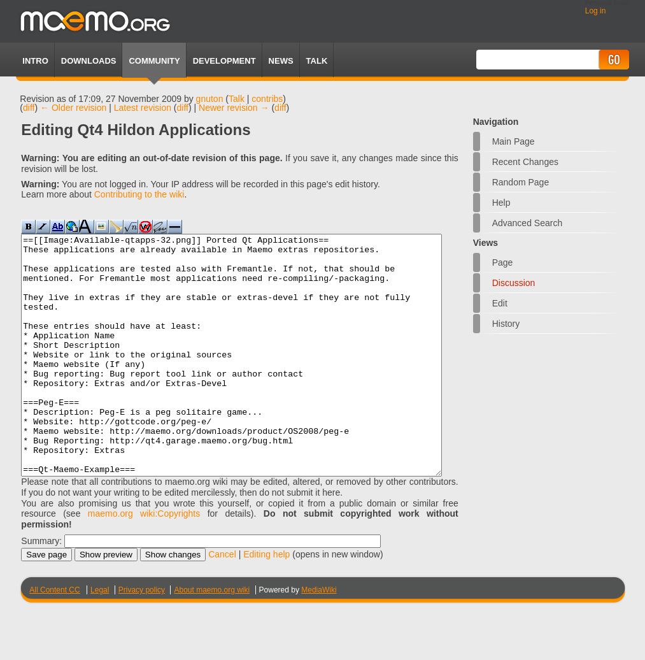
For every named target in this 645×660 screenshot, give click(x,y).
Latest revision (142, 108)
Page (502, 262)
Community (154, 61)
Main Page (513, 141)
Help (501, 202)
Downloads (89, 61)
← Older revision (73, 108)
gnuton (209, 99)
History (506, 324)
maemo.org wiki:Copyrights (144, 561)
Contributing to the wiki (139, 194)
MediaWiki (318, 637)
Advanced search (527, 223)
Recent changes (525, 162)
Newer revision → (234, 108)
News (281, 61)
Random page (520, 182)
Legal (99, 637)
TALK (317, 61)
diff (28, 108)
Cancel (222, 602)
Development (224, 61)
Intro (35, 61)
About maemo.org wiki (212, 637)
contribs (267, 99)
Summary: (41, 589)
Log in (595, 10)
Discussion (513, 283)
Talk (237, 99)
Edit (499, 303)
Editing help (266, 602)
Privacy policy (141, 637)
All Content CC (54, 637)
